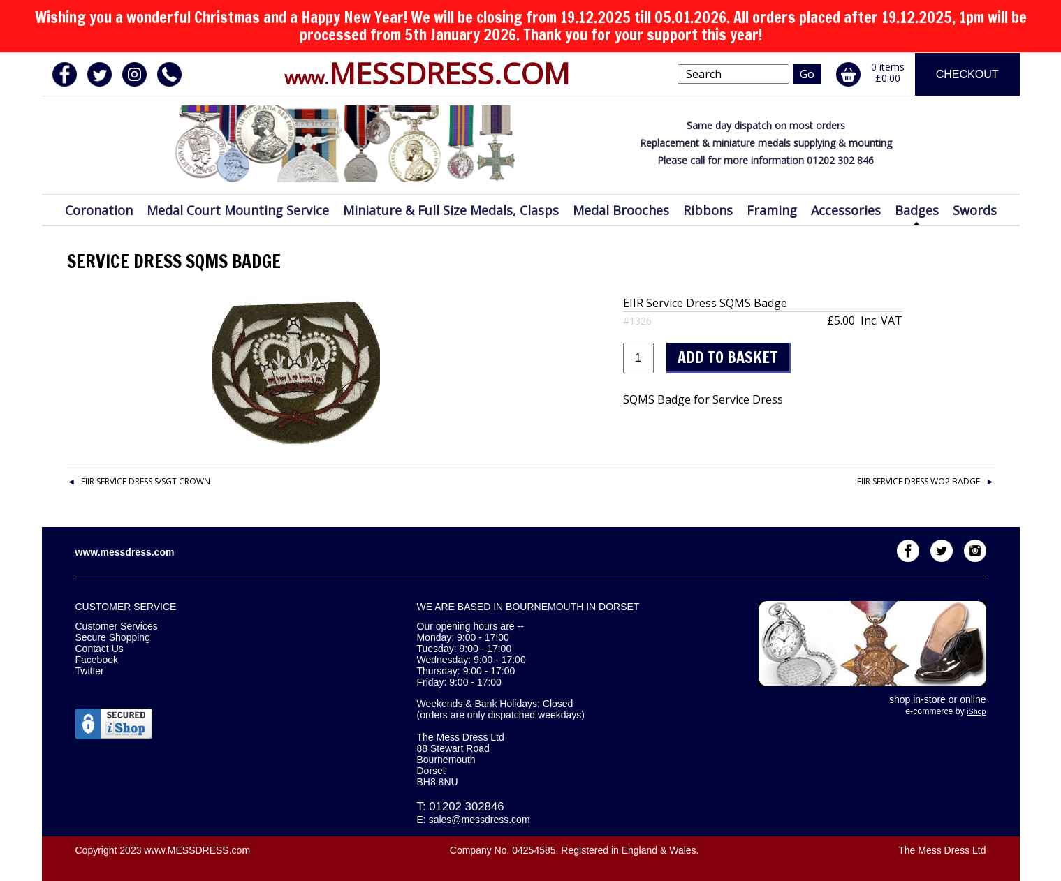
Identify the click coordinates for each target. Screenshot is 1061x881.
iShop (976, 711)
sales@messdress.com (479, 819)
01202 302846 (466, 806)
